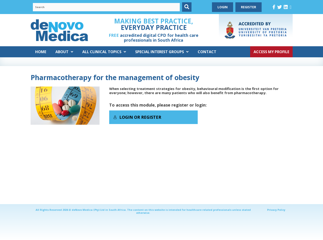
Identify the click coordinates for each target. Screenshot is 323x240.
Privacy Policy (276, 209)
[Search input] (106, 7)
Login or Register (137, 117)
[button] (187, 7)
